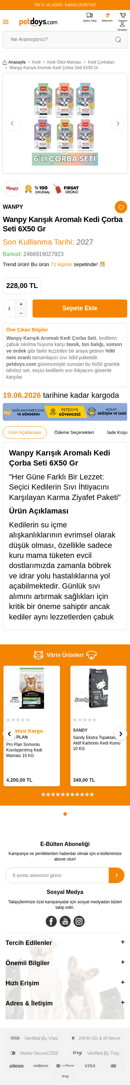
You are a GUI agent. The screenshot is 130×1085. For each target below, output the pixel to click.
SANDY (80, 730)
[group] (65, 123)
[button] (12, 123)
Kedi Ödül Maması (64, 62)
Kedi (36, 62)
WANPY (13, 207)
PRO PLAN (17, 737)
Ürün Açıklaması (24, 432)
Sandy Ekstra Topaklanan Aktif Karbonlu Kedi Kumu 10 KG (97, 743)
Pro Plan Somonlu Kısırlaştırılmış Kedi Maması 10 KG (24, 750)
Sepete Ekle (79, 308)
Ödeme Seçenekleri (74, 432)
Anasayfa (14, 62)
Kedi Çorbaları (101, 62)
